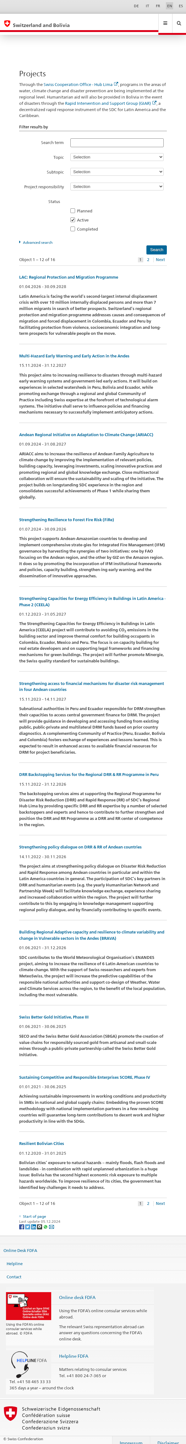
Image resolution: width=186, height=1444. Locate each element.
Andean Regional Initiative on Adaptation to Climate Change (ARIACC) (86, 428)
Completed (89, 223)
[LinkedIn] (34, 1220)
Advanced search (37, 236)
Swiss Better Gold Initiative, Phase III (54, 1011)
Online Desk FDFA (20, 1244)
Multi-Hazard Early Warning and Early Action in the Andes (74, 350)
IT (147, 5)
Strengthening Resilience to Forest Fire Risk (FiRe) (66, 513)
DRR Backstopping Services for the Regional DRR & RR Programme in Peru (89, 768)
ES (181, 5)
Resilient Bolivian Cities (41, 1137)
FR (158, 5)
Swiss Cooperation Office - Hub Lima (81, 78)
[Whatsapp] (46, 1220)
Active (84, 214)
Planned (86, 204)
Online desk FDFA (77, 1291)
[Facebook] (22, 1220)
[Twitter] (28, 1220)
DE (136, 5)
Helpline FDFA (73, 1350)
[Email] (51, 1220)
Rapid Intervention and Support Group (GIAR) (110, 97)
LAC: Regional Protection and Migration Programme (68, 271)
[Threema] (40, 1220)
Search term (52, 136)
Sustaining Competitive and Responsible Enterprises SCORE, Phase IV (84, 1071)
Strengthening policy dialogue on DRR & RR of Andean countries (80, 841)
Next (160, 253)
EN (169, 5)
